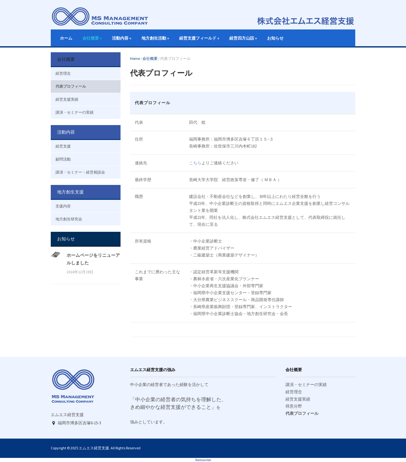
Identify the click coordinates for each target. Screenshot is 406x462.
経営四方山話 (243, 38)
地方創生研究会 (69, 219)
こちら (195, 163)
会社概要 (92, 38)
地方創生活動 (155, 38)
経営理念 (63, 73)
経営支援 (63, 146)
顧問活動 (63, 159)
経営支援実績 (67, 99)
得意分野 (293, 406)
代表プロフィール (71, 86)
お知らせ (275, 38)
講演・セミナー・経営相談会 (80, 172)
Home (135, 58)
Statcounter (203, 460)
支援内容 (63, 206)
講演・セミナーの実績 (75, 112)
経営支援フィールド (199, 38)
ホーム (66, 38)
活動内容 (121, 38)
